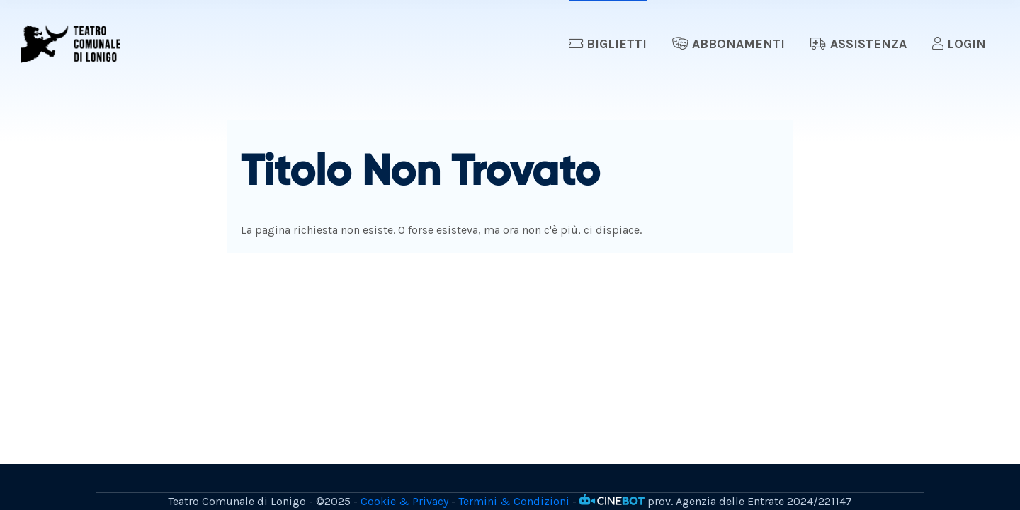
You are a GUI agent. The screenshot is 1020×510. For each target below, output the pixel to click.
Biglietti (608, 44)
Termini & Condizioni (514, 501)
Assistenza (858, 44)
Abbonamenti (728, 44)
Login (959, 44)
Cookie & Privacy (404, 501)
